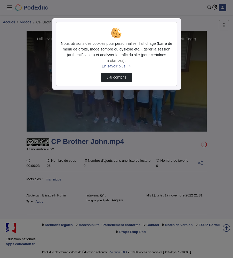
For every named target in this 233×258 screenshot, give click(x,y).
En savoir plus (116, 66)
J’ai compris (116, 77)
